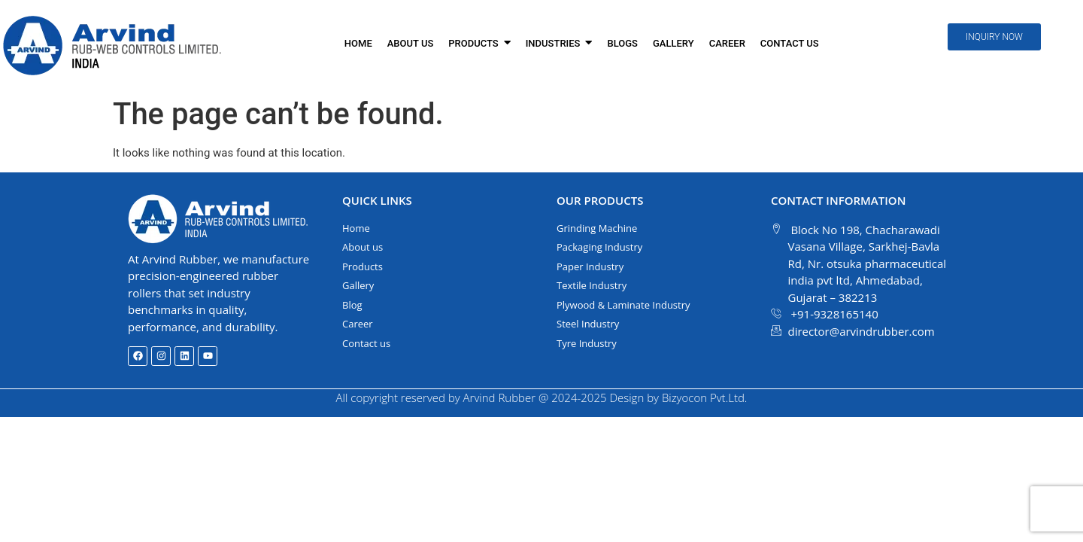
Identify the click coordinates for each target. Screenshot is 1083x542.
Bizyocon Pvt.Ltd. (705, 397)
